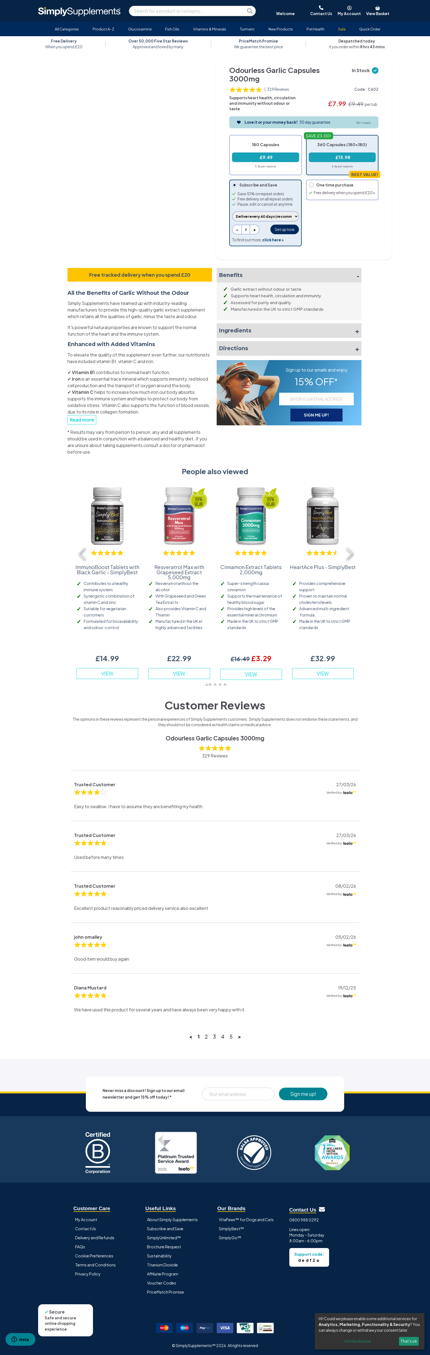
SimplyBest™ (231, 1228)
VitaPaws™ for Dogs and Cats (246, 1219)
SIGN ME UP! (316, 414)
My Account (86, 1219)
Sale (342, 29)
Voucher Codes (161, 1282)
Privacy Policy (88, 1273)
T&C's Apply (363, 122)
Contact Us (85, 1228)
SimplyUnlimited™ (164, 1237)
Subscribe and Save (165, 1228)
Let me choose (357, 1341)
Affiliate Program (162, 1273)
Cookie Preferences (94, 1255)
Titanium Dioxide (162, 1264)
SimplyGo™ (230, 1237)
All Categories (67, 29)
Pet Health (315, 29)
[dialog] (370, 1331)
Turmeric (247, 29)
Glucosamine (140, 29)
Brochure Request (164, 1246)
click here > (273, 239)
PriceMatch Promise (165, 1291)
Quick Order (369, 29)
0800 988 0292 (304, 1220)
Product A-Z (103, 29)
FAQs (80, 1246)
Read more (82, 420)
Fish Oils (172, 29)
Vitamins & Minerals (209, 29)
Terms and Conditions (95, 1264)
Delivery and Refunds (94, 1237)
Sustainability (159, 1255)
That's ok (408, 1341)
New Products (280, 29)
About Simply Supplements (172, 1219)
